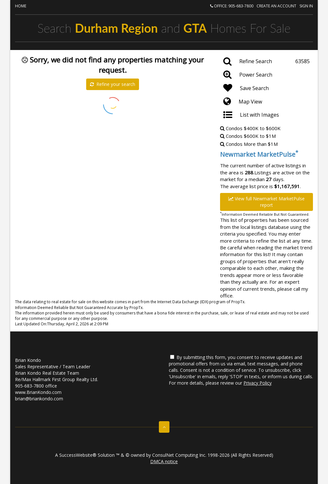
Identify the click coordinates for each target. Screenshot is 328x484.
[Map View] (266, 101)
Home (20, 6)
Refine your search (112, 84)
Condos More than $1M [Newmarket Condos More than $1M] (249, 144)
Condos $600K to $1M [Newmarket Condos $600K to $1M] (248, 136)
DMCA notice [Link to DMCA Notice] (164, 461)
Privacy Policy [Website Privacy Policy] (257, 383)
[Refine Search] (266, 61)
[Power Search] (266, 74)
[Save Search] (266, 88)
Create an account (276, 6)
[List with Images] (266, 115)
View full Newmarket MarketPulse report (266, 202)
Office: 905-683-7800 (231, 6)
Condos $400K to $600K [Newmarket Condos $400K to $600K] (250, 128)
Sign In (306, 6)
